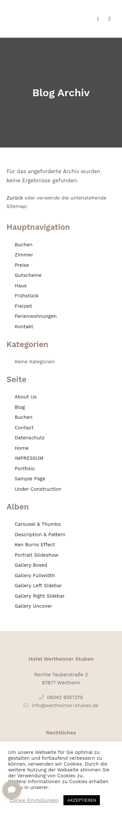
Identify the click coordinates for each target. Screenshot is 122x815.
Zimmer (24, 255)
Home (22, 448)
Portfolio (25, 469)
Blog (20, 407)
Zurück (15, 198)
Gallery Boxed (31, 565)
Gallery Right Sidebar (40, 596)
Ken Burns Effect (35, 545)
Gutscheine (28, 275)
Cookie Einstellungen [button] (34, 800)
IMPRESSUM (29, 458)
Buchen (24, 245)
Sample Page (30, 479)
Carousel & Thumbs (38, 524)
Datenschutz (30, 438)
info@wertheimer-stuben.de (60, 705)
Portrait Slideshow (37, 555)
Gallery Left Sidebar (38, 586)
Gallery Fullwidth (35, 575)
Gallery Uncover (33, 606)
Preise (22, 265)
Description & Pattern (40, 534)
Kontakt (24, 327)
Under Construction (38, 489)
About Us (25, 397)
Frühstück (27, 296)
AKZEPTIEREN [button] (81, 800)
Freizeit (23, 306)
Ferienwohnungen (36, 316)
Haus (21, 286)
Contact (24, 428)
